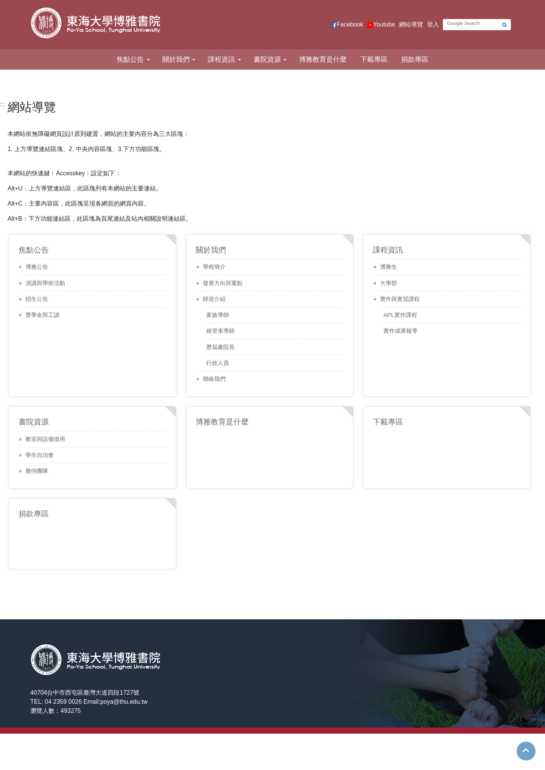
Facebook (350, 24)
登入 (433, 24)
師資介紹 (214, 299)
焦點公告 (130, 59)
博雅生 (388, 266)
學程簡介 (214, 266)
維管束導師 (220, 330)
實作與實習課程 (400, 299)
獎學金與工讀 (42, 315)
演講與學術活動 (45, 283)
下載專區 (374, 59)
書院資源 (267, 59)
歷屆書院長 (220, 347)
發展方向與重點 (223, 283)
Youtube (384, 24)
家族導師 (217, 315)
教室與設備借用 (45, 439)
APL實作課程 (400, 315)
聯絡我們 (214, 379)
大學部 (388, 283)
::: (325, 23)
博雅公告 (36, 266)
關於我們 (176, 59)
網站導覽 (411, 24)
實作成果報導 (400, 330)
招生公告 (36, 299)
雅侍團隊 (36, 471)
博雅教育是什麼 (323, 59)
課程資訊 (221, 59)
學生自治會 (39, 455)
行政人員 (217, 363)
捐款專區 (414, 59)
